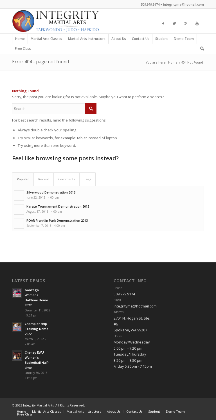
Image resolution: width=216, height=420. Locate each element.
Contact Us (140, 40)
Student (161, 40)
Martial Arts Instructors (87, 40)
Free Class (23, 49)
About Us (119, 40)
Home (20, 40)
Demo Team (184, 40)
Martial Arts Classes (46, 40)
